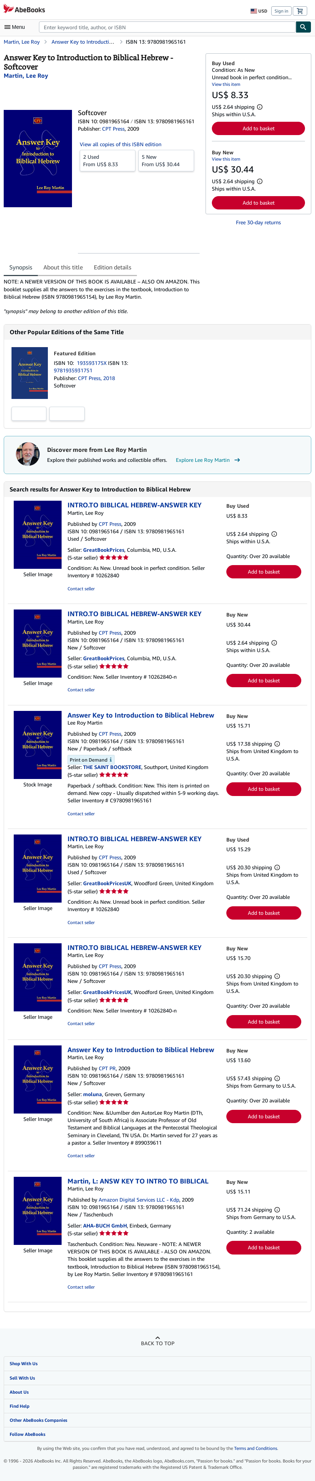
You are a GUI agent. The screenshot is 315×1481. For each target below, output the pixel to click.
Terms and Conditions (255, 1448)
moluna (92, 1094)
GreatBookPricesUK (107, 883)
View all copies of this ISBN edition (120, 144)
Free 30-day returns (258, 222)
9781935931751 (73, 370)
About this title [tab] (63, 267)
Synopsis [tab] (20, 267)
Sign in (281, 11)
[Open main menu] (16, 27)
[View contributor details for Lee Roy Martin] (26, 75)
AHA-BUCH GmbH (105, 1225)
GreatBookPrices (103, 550)
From (107, 160)
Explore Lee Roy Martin (209, 460)
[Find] (303, 27)
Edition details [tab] (112, 267)
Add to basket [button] (259, 128)
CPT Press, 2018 (96, 378)
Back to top (157, 1343)
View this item (226, 84)
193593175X (92, 363)
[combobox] (167, 27)
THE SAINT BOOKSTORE (112, 767)
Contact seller (81, 588)
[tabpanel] (102, 296)
